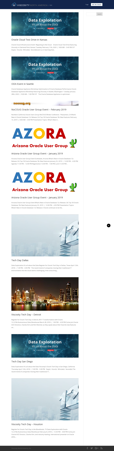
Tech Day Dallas (19, 260)
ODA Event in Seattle (22, 83)
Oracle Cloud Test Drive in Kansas (29, 39)
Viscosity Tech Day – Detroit (26, 314)
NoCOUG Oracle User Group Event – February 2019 (38, 109)
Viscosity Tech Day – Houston (27, 424)
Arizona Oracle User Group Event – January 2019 (37, 153)
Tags (86, 4)
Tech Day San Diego (22, 361)
